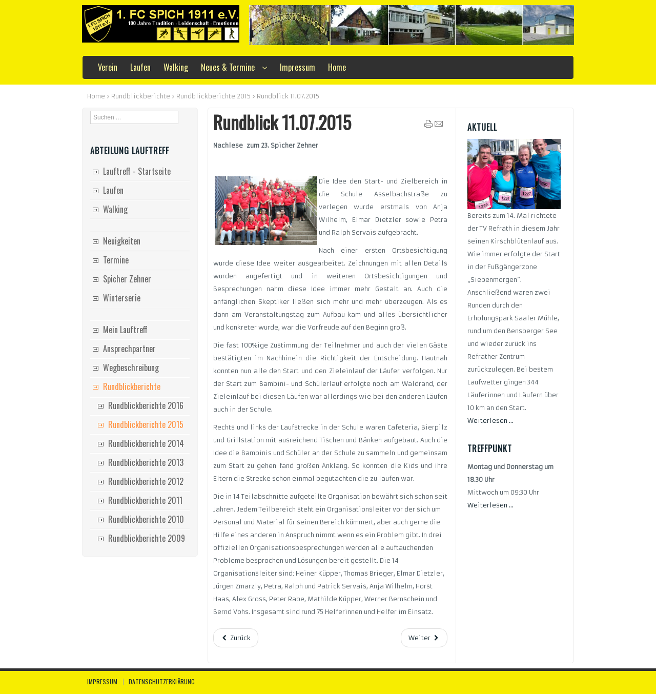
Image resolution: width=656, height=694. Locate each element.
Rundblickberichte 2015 (213, 96)
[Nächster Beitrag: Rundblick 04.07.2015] (424, 637)
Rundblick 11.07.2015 (282, 122)
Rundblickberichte (140, 96)
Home (96, 96)
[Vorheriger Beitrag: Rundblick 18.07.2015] (235, 637)
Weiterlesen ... (490, 420)
